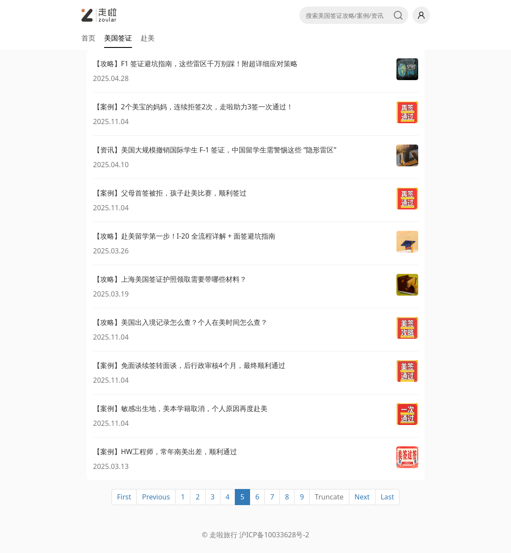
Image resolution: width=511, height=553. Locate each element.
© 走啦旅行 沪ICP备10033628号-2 (255, 535)
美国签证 (118, 38)
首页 (88, 38)
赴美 (148, 38)
